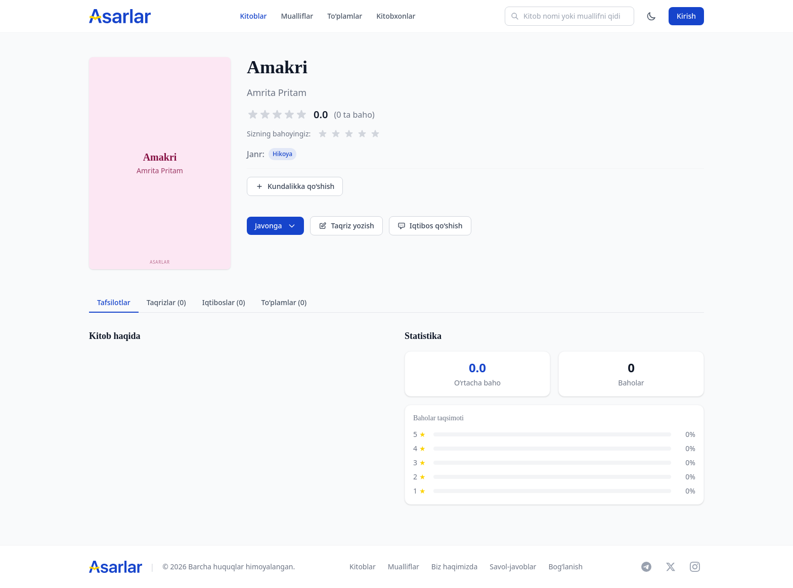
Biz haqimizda (454, 566)
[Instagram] (695, 567)
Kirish (686, 16)
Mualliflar (297, 16)
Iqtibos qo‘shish (430, 225)
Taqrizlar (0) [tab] (166, 302)
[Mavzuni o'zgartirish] (651, 16)
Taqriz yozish (346, 225)
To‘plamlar (344, 16)
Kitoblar (253, 16)
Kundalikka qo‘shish (294, 186)
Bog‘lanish (565, 566)
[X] (671, 567)
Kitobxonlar (395, 16)
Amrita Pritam (276, 92)
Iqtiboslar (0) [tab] (223, 302)
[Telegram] (646, 567)
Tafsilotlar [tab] (113, 302)
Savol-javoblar (513, 566)
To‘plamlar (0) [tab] (283, 302)
